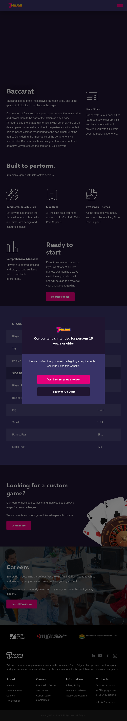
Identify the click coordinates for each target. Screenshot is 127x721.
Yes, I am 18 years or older (63, 379)
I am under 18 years (63, 391)
